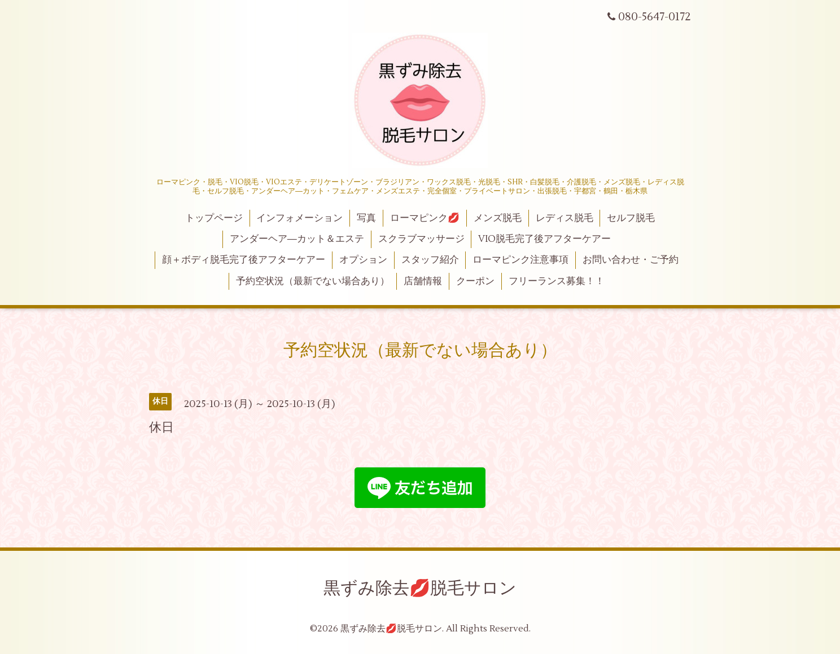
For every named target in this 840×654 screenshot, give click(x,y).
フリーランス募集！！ (557, 281)
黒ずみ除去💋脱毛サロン (420, 588)
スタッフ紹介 (430, 260)
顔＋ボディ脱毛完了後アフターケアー (243, 260)
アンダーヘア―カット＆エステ (297, 239)
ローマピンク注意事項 (520, 260)
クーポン (475, 281)
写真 (366, 218)
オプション (363, 260)
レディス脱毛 (564, 218)
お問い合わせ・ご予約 (631, 260)
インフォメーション (299, 218)
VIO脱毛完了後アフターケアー (544, 239)
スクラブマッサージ (421, 239)
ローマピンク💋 (425, 218)
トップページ (214, 218)
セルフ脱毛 (631, 218)
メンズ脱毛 (498, 218)
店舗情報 (423, 281)
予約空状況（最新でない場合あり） (313, 281)
